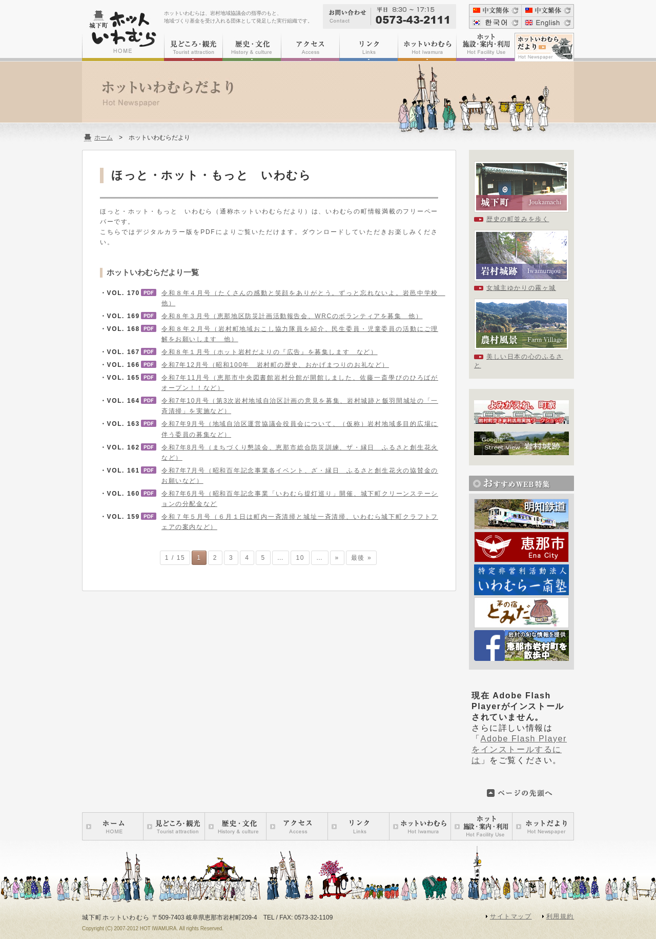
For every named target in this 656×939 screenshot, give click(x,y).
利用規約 (560, 916)
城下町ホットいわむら (123, 35)
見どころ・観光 (193, 47)
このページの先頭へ (520, 793)
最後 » (361, 557)
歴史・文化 (251, 47)
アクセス (310, 47)
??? (495, 22)
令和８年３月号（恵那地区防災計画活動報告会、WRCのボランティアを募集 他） (291, 316)
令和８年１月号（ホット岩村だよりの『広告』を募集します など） (269, 352)
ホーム (103, 137)
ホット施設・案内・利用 (485, 47)
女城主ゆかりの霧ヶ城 (521, 287)
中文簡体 (495, 10)
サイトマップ (511, 916)
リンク (368, 47)
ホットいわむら (427, 47)
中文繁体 (547, 10)
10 (300, 557)
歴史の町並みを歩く (517, 219)
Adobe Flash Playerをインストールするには (519, 749)
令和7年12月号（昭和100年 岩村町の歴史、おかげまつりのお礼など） (275, 364)
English (547, 22)
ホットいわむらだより (544, 47)
